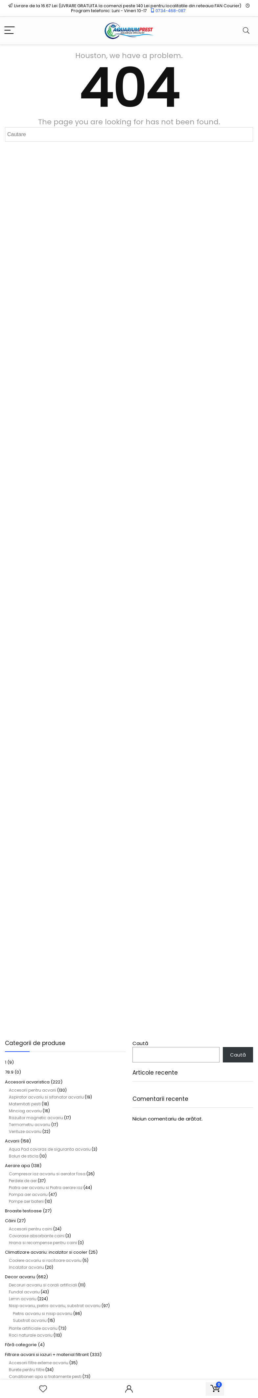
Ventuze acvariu (25, 1131)
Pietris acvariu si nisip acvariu (42, 1313)
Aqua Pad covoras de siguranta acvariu (50, 1149)
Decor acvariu (20, 1277)
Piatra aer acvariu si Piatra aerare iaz (45, 1187)
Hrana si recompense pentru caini (43, 1242)
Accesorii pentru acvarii (32, 1090)
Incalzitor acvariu (26, 1267)
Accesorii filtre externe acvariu (38, 1363)
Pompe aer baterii (26, 1201)
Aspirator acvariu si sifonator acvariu (46, 1097)
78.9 (9, 1072)
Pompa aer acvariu (28, 1194)
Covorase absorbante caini (36, 1236)
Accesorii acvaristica (27, 1082)
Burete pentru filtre (26, 1369)
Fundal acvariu (24, 1292)
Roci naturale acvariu (31, 1335)
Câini (10, 1221)
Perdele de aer (23, 1180)
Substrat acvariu (30, 1320)
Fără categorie (21, 1345)
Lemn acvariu (22, 1299)
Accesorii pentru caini (30, 1229)
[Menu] (9, 30)
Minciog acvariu (25, 1111)
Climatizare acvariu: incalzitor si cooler (46, 1252)
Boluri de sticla (23, 1156)
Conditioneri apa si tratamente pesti (45, 1376)
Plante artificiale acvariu (33, 1328)
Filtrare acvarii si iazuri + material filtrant (47, 1354)
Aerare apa (17, 1165)
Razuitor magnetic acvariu (36, 1117)
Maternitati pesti (25, 1104)
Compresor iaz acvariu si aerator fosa (47, 1174)
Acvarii (12, 1141)
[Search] (246, 30)
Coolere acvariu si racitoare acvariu (45, 1260)
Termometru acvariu (29, 1124)
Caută (140, 1043)
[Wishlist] (43, 1389)
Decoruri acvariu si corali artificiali (43, 1285)
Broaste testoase (23, 1211)
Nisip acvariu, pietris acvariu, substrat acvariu (55, 1305)
